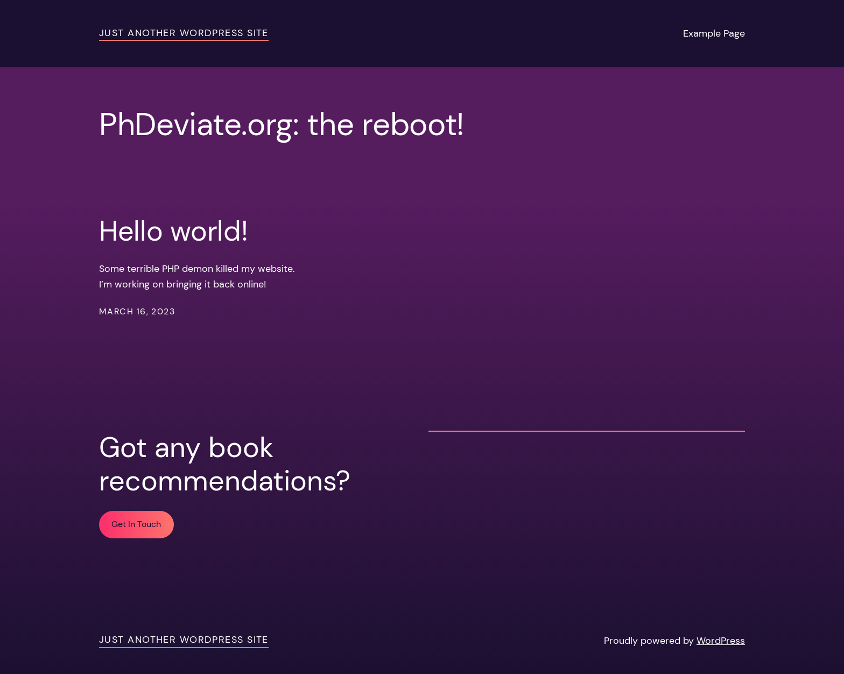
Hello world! (173, 231)
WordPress (721, 640)
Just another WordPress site (184, 32)
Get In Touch (136, 524)
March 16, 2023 (137, 311)
